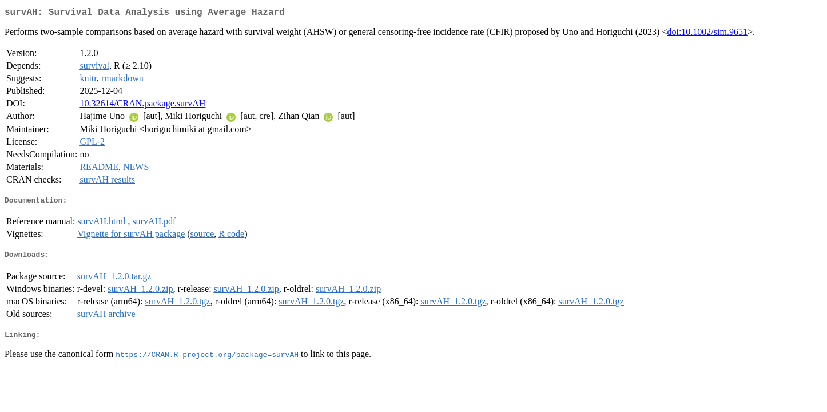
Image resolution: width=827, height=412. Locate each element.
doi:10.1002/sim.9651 (707, 34)
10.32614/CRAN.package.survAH (142, 105)
